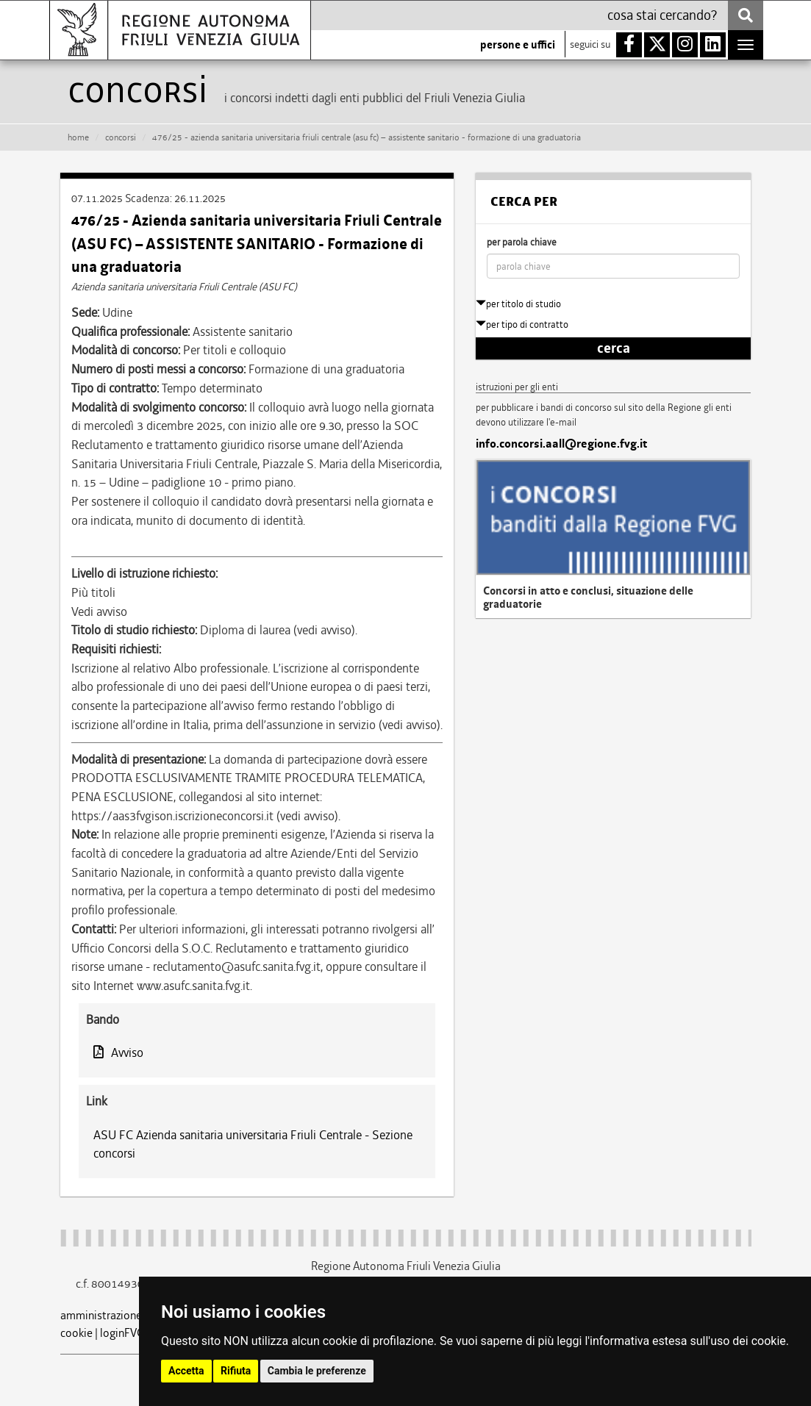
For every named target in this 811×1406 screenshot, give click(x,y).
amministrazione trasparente (130, 1315)
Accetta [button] (186, 1371)
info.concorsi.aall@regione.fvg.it (561, 444)
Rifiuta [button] (236, 1371)
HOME (78, 137)
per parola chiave (522, 242)
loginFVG (122, 1333)
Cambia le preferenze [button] (317, 1371)
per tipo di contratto (522, 324)
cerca (613, 348)
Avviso (118, 1052)
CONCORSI (120, 137)
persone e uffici (517, 44)
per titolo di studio (518, 304)
